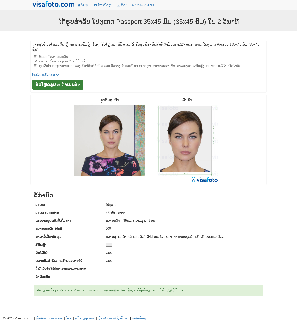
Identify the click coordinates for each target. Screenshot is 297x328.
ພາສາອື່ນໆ (139, 318)
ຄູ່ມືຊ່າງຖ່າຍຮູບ (85, 318)
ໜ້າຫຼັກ (41, 318)
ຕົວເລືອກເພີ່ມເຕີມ (45, 74)
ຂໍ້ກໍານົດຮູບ (55, 318)
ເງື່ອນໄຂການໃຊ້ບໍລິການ (113, 318)
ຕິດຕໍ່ (69, 318)
